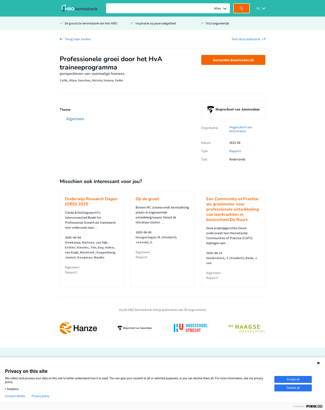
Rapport (235, 151)
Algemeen (72, 267)
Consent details (15, 396)
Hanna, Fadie (113, 80)
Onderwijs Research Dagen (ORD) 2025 (91, 201)
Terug (78, 39)
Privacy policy (40, 396)
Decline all (293, 387)
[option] (162, 328)
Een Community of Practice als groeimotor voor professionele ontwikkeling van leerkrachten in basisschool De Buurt (232, 209)
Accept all (293, 379)
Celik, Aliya (68, 80)
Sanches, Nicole (90, 80)
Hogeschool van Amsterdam (240, 129)
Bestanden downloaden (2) (233, 60)
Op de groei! (147, 199)
